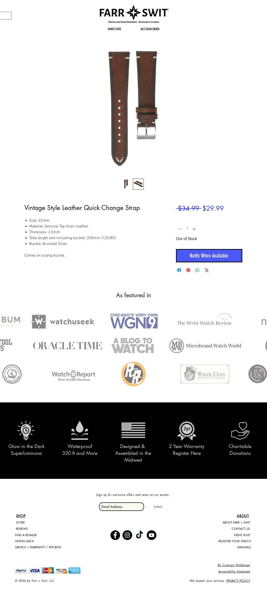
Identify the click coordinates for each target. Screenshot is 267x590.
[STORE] (33, 523)
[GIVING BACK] (34, 541)
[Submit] (158, 506)
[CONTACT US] (241, 529)
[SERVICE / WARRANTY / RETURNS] (38, 547)
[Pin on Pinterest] (188, 270)
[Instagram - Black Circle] (127, 535)
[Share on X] (207, 270)
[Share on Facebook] (179, 270)
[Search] (247, 17)
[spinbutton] (187, 229)
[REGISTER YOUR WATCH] (234, 541)
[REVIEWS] (35, 529)
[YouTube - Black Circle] (151, 535)
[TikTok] (139, 535)
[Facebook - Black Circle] (115, 535)
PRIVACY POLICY (238, 581)
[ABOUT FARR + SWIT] (236, 523)
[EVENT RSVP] (242, 535)
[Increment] (194, 229)
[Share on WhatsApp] (197, 270)
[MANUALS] (234, 547)
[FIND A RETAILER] (34, 535)
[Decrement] (180, 229)
